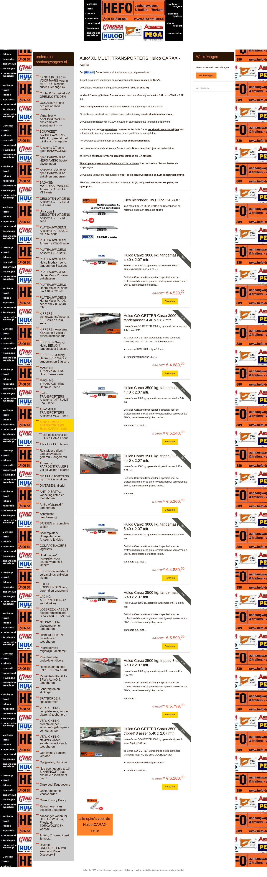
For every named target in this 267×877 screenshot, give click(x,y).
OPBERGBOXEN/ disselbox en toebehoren (52, 638)
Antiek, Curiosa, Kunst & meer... (54, 837)
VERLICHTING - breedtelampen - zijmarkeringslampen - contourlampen (54, 725)
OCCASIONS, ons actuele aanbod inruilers (52, 106)
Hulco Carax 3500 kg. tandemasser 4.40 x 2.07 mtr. (152, 390)
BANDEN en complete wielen (54, 525)
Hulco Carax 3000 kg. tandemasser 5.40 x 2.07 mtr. (152, 526)
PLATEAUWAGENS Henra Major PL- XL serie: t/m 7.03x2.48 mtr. (53, 302)
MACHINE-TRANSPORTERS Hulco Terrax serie (52, 371)
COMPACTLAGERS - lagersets (54, 547)
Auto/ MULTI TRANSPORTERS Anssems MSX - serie (54, 412)
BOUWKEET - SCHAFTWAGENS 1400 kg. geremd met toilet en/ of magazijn (54, 136)
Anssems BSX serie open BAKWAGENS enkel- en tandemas (53, 173)
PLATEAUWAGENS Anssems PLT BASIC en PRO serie (54, 231)
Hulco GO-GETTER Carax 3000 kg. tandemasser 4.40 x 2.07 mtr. (152, 318)
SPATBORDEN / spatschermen (50, 700)
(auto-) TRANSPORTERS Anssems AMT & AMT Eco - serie (54, 398)
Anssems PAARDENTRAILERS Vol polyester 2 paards (54, 466)
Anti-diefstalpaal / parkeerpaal (51, 506)
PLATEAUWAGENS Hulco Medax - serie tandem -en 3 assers (53, 262)
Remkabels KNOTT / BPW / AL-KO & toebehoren (53, 679)
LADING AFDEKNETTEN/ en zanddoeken (53, 600)
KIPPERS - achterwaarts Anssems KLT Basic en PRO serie (55, 318)
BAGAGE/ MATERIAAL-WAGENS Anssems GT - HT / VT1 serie (55, 187)
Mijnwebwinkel (177, 870)
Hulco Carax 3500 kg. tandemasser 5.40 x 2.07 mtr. (152, 594)
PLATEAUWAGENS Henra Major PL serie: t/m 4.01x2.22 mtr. (54, 288)
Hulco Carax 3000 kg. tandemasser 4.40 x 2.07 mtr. (152, 257)
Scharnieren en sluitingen (50, 690)
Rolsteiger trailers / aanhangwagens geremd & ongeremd (53, 454)
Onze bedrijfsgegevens (55, 784)
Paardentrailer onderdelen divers (51, 659)
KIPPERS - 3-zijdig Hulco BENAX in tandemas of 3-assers (54, 345)
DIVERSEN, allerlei (52, 485)
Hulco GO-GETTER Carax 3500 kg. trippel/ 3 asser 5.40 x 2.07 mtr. (152, 731)
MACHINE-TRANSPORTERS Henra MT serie (52, 384)
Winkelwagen (206, 75)
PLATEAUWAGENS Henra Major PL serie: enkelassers (54, 275)
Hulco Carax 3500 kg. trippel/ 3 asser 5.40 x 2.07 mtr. (153, 663)
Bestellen (170, 301)
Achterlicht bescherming (48, 515)
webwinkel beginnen (148, 870)
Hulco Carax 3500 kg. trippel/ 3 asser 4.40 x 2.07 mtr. (153, 458)
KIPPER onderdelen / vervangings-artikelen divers (54, 574)
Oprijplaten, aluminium (54, 762)
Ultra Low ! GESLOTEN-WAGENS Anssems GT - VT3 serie (55, 216)
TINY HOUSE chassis (54, 444)
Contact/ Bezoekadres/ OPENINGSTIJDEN (55, 95)
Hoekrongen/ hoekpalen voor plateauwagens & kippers (51, 560)
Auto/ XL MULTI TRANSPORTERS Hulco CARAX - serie (53, 425)
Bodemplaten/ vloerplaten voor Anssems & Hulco (51, 536)
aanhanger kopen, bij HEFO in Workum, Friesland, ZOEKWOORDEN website (53, 823)
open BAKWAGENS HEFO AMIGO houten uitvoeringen (54, 160)
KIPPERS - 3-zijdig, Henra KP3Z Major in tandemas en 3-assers (54, 358)
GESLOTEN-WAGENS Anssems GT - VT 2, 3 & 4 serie (55, 202)
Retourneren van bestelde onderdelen (53, 808)
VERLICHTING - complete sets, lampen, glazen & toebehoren (55, 711)
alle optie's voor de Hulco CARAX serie (94, 824)
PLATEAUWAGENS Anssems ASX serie (53, 251)
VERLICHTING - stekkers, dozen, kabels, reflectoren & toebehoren (53, 741)
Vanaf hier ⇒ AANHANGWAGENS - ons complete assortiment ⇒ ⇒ (54, 120)
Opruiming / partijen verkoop (53, 754)
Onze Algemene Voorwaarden (50, 792)
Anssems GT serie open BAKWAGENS (53, 149)
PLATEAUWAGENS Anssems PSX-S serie (54, 242)
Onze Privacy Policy (53, 800)
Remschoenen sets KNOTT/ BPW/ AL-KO (54, 668)
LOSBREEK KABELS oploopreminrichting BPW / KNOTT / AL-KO (55, 613)
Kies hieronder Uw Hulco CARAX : (151, 200)
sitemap (130, 870)
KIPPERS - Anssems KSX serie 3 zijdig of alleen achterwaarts (53, 333)
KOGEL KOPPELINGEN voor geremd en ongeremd (54, 587)
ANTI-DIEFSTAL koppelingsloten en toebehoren (52, 495)
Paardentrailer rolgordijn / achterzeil (53, 649)
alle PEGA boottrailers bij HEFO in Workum (54, 477)
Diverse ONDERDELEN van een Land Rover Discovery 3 (53, 849)
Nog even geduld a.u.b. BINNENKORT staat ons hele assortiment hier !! (55, 773)
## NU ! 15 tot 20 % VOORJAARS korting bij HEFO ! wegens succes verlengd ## (54, 82)
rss (136, 870)
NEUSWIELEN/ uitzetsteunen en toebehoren (50, 625)
